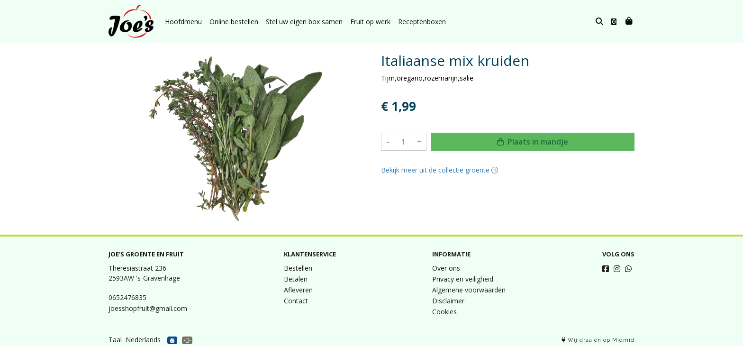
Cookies (444, 311)
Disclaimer (448, 300)
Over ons (446, 268)
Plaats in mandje (532, 142)
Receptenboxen (422, 21)
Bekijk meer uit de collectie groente (439, 169)
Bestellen (298, 268)
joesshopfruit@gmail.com (148, 308)
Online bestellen (233, 21)
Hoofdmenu (183, 21)
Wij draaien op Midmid (598, 340)
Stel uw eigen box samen (304, 21)
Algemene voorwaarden (469, 289)
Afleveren (298, 289)
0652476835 (127, 297)
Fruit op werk (370, 21)
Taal (115, 339)
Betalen (296, 278)
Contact (296, 300)
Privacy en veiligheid (462, 278)
